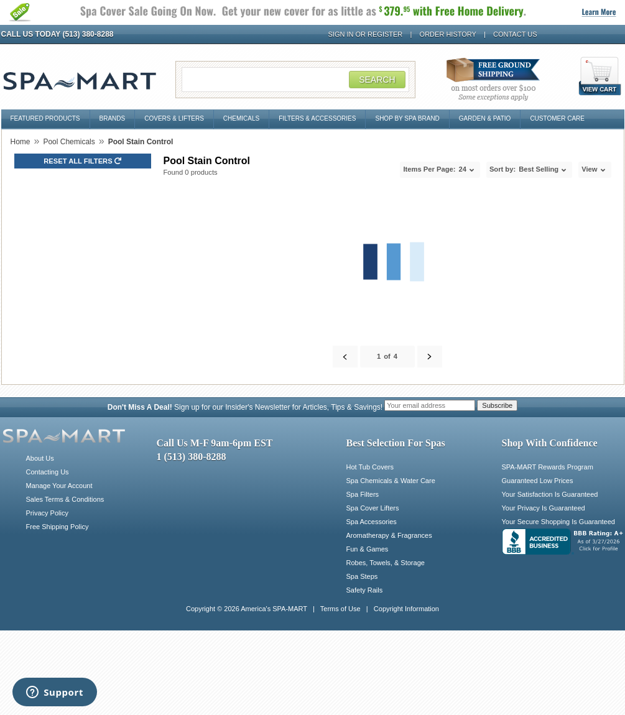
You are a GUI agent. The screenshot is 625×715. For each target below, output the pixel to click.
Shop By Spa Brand (407, 118)
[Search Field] (295, 79)
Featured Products (45, 118)
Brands (113, 118)
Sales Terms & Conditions (65, 499)
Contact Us (515, 34)
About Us (40, 458)
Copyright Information (406, 608)
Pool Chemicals (69, 141)
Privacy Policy (47, 513)
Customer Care (557, 118)
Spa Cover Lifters (372, 508)
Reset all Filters (82, 161)
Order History (448, 34)
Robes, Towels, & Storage (385, 562)
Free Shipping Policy (57, 526)
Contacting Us (47, 472)
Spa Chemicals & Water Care (390, 480)
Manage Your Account (59, 485)
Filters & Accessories (317, 118)
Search (377, 80)
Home (20, 141)
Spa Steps (362, 576)
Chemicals (241, 118)
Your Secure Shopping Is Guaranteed (558, 521)
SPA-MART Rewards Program (547, 467)
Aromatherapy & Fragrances (389, 535)
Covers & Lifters (174, 118)
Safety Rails (364, 590)
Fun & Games (367, 549)
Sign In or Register (365, 34)
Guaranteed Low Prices (537, 480)
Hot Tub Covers (370, 467)
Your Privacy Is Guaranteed (543, 508)
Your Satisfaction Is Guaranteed (550, 494)
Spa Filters (362, 494)
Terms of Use (340, 608)
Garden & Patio (485, 118)
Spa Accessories (371, 521)
